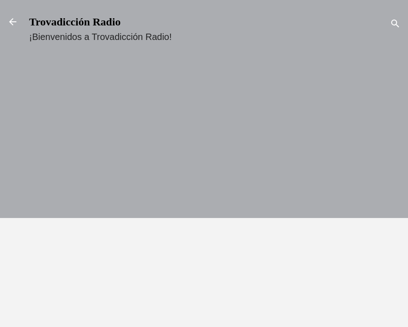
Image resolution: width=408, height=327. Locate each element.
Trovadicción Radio (75, 22)
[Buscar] (395, 25)
